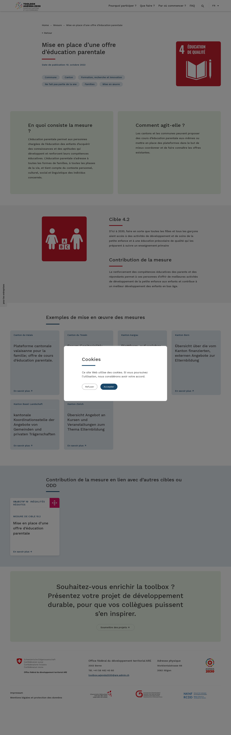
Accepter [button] (109, 386)
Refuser (89, 386)
